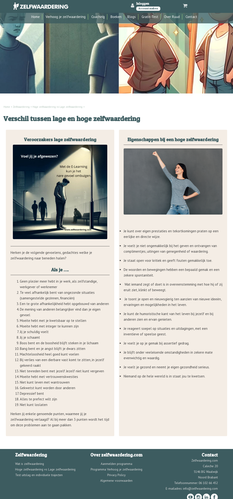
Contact (191, 16)
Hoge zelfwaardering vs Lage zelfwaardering (57, 106)
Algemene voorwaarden (116, 480)
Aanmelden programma (116, 464)
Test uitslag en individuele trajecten (39, 475)
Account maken (148, 8)
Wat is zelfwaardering (29, 464)
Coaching (98, 16)
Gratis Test (150, 16)
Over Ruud (172, 16)
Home (35, 16)
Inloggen (142, 3)
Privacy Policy (116, 475)
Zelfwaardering (21, 106)
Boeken (116, 16)
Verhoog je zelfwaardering (66, 16)
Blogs (131, 16)
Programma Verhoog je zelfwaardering (116, 469)
